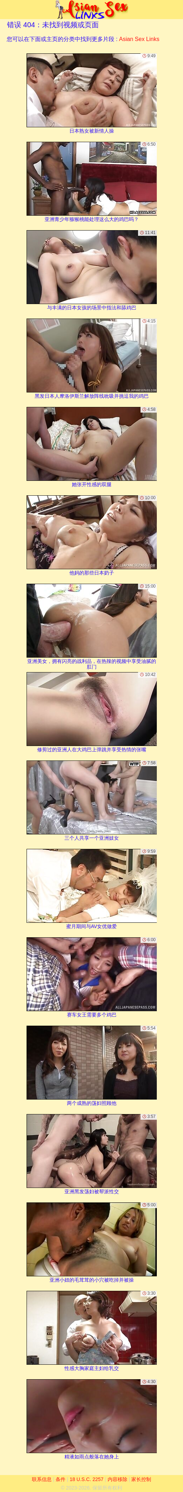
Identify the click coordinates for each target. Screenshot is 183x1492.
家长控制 (141, 1479)
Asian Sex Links (139, 39)
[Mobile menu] (6, 9)
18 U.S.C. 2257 (87, 1479)
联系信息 (42, 1479)
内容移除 (117, 1479)
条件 (60, 1479)
